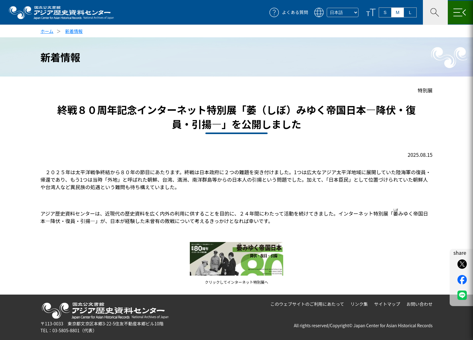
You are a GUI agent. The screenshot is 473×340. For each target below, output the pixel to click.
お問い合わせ (419, 304)
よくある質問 (295, 12)
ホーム (47, 31)
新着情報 (74, 31)
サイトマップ (387, 304)
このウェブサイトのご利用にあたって (307, 304)
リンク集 (359, 304)
